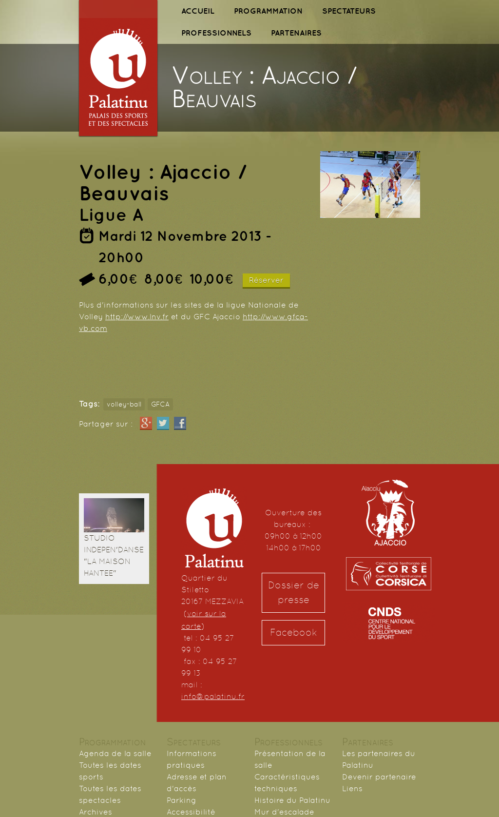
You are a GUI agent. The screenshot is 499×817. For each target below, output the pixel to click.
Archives (95, 812)
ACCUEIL (197, 10)
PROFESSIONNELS (216, 32)
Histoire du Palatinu (292, 800)
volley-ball (124, 404)
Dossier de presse (293, 592)
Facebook (293, 632)
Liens (352, 788)
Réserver (266, 280)
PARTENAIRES (296, 32)
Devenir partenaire (379, 776)
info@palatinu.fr (213, 696)
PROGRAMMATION (268, 10)
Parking (181, 800)
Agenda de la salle (115, 753)
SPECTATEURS (349, 10)
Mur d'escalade (284, 812)
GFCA (160, 404)
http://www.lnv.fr (137, 316)
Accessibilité (191, 812)
